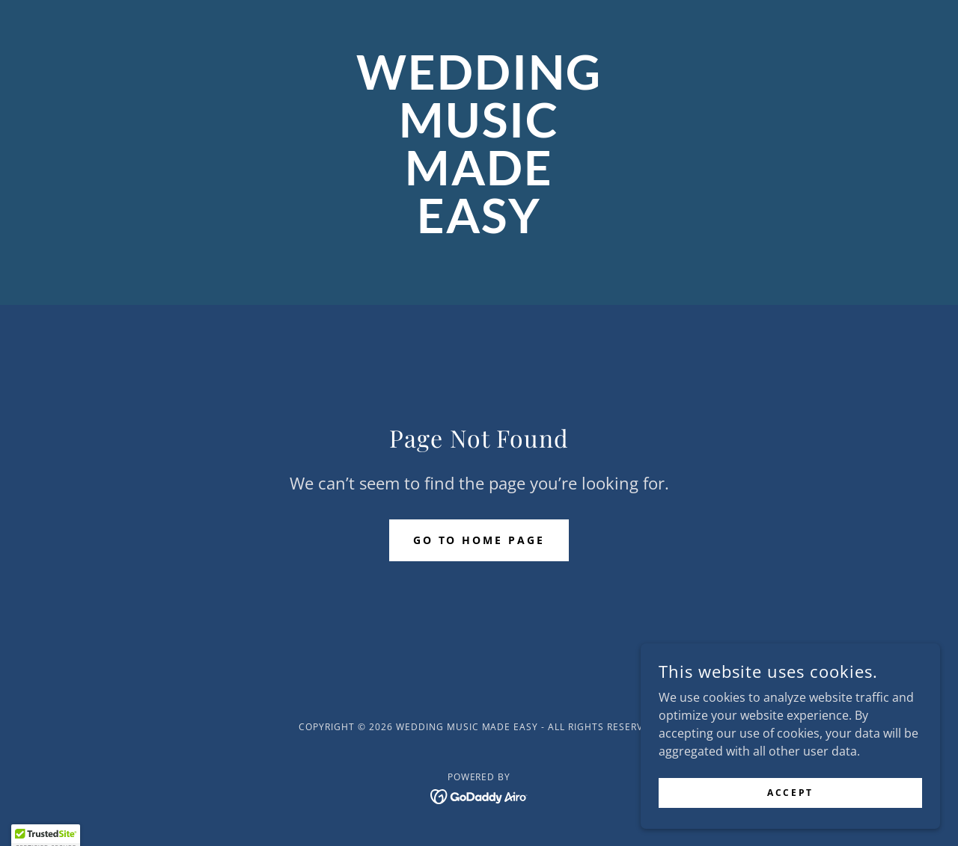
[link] (479, 228)
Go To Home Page (479, 540)
